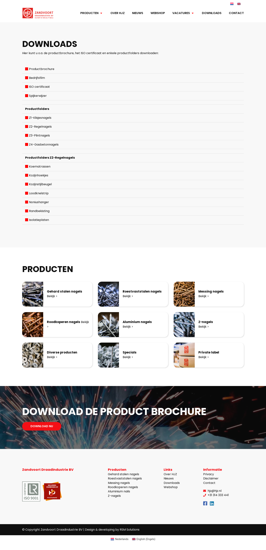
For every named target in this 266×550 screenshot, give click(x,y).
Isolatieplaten (39, 220)
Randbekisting (39, 211)
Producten (91, 13)
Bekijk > (52, 296)
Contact (236, 13)
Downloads (211, 13)
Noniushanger (39, 202)
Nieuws (137, 13)
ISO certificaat (39, 87)
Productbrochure (41, 69)
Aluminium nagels (138, 322)
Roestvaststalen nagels (143, 291)
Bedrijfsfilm (37, 78)
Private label (209, 352)
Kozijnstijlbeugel (40, 184)
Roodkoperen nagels (65, 322)
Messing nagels (212, 291)
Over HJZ (117, 13)
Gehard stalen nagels (66, 291)
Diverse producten (63, 352)
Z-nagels (206, 322)
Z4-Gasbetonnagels (44, 144)
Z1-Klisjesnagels (40, 118)
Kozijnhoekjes (38, 175)
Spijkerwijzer (38, 96)
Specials (130, 352)
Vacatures (183, 13)
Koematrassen (39, 167)
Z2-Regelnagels (40, 127)
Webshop (158, 13)
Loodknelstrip (39, 193)
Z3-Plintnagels (39, 136)
